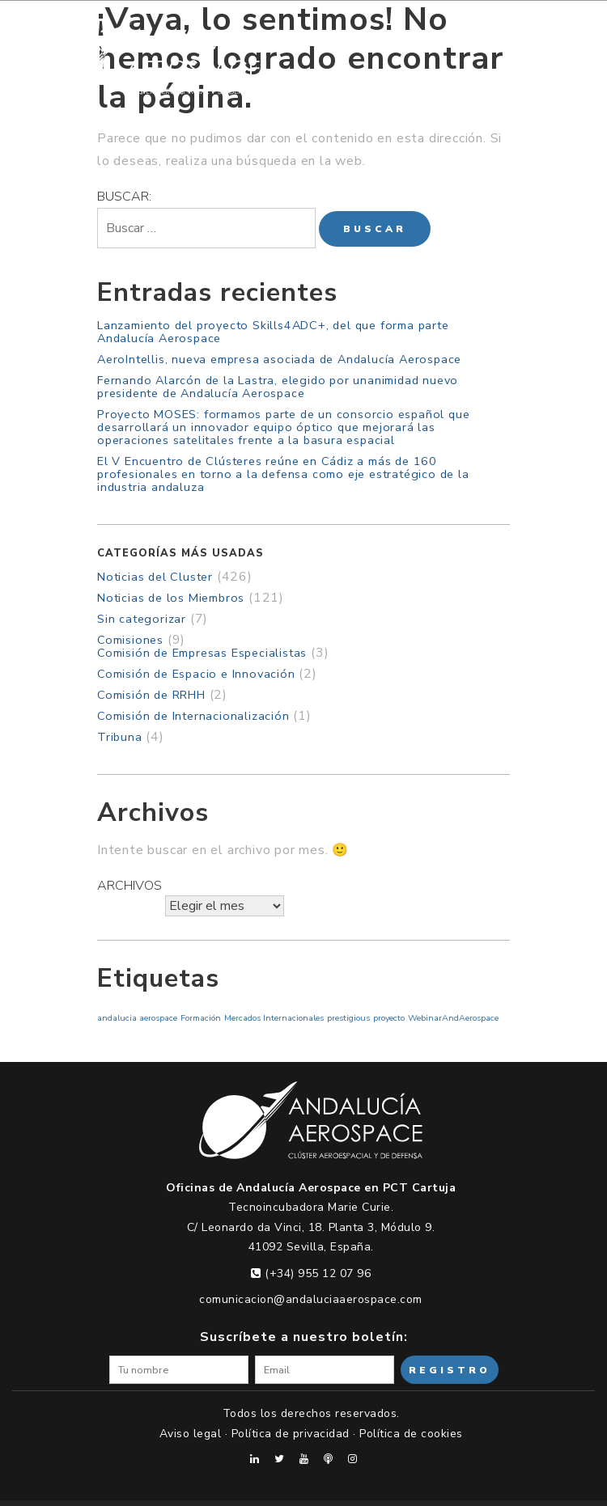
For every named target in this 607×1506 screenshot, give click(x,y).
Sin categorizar (141, 619)
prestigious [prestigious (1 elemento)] (348, 1018)
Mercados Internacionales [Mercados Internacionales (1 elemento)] (274, 1018)
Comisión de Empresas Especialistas (202, 653)
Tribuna (119, 737)
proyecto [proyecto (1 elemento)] (389, 1018)
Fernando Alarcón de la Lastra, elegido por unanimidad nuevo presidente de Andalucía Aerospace (277, 386)
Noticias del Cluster (155, 577)
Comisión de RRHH (151, 695)
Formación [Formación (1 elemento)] (200, 1018)
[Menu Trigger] (550, 39)
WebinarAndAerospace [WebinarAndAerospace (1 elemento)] (453, 1018)
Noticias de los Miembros (170, 598)
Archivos (129, 886)
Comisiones (130, 640)
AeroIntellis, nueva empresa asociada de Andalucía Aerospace (279, 359)
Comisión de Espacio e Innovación (196, 674)
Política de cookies (411, 1433)
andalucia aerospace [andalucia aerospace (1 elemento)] (137, 1018)
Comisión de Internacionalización (193, 716)
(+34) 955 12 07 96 (311, 1273)
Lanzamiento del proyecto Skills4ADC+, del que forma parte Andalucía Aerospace (273, 331)
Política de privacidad (290, 1433)
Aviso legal (190, 1433)
